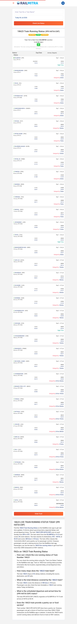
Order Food (38, 514)
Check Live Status (38, 23)
